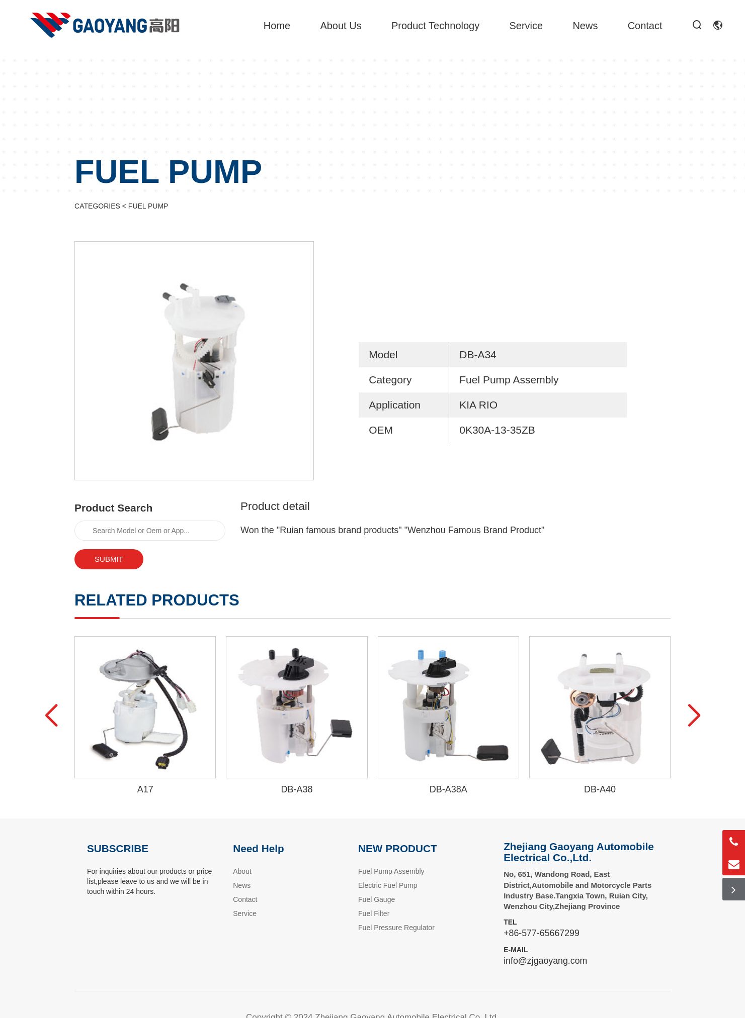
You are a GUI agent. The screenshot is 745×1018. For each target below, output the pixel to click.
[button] (51, 716)
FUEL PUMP (148, 206)
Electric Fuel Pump (387, 885)
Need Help (258, 848)
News (585, 25)
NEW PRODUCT (397, 848)
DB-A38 (296, 789)
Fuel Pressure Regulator (396, 928)
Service (526, 25)
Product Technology (435, 25)
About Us (340, 25)
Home (277, 25)
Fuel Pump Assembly (391, 871)
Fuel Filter (373, 913)
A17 (145, 789)
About (242, 871)
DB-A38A (448, 789)
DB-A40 (600, 789)
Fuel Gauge (376, 899)
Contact (645, 25)
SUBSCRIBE (117, 848)
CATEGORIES (97, 206)
